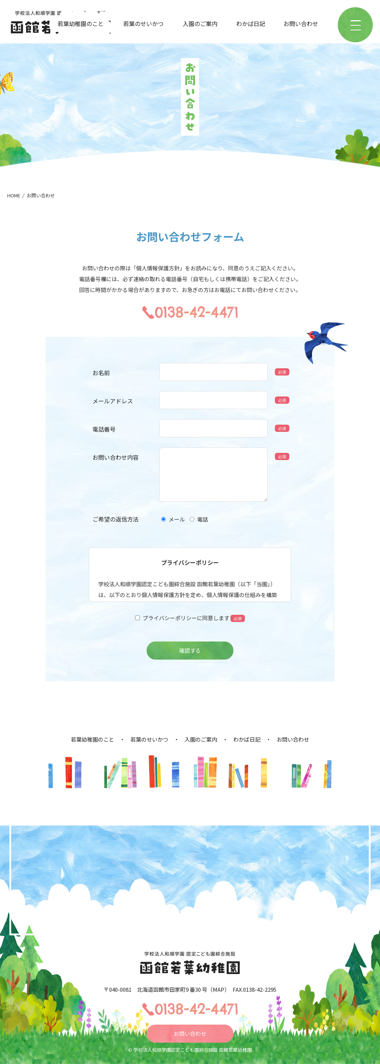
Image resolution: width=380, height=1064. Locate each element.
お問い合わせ (301, 23)
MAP (218, 989)
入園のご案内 (200, 23)
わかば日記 (250, 23)
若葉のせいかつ (143, 23)
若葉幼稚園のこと (80, 23)
